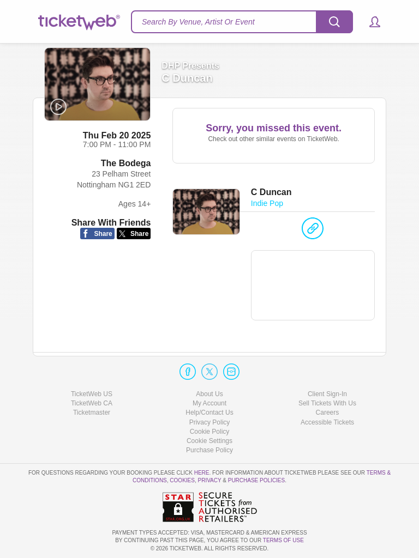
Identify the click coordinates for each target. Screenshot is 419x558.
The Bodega (126, 163)
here (202, 473)
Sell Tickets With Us (327, 403)
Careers (327, 412)
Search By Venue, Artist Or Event (198, 21)
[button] (369, 22)
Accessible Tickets (327, 422)
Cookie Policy (210, 431)
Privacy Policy (209, 422)
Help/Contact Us (209, 412)
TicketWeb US (91, 394)
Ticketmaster (91, 412)
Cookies (182, 480)
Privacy (210, 480)
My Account (209, 403)
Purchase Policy (209, 450)
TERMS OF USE (283, 540)
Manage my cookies (210, 441)
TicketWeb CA (91, 403)
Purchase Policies (256, 480)
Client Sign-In (327, 394)
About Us (209, 394)
